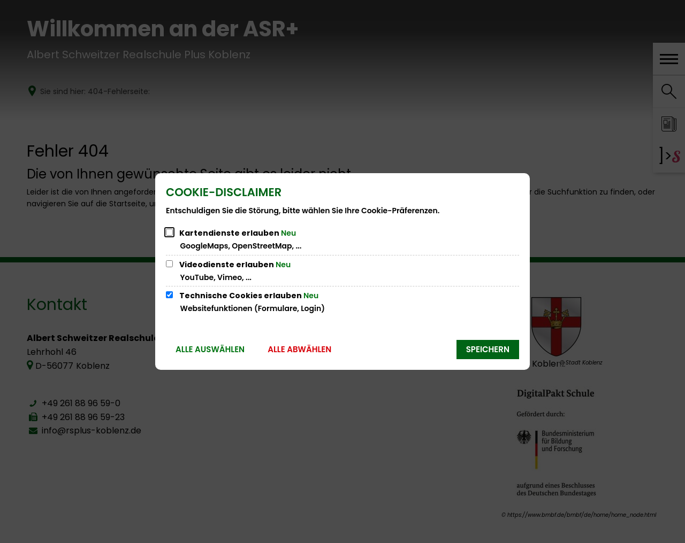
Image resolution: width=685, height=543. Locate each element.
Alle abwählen (299, 349)
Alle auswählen (210, 349)
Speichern (487, 349)
